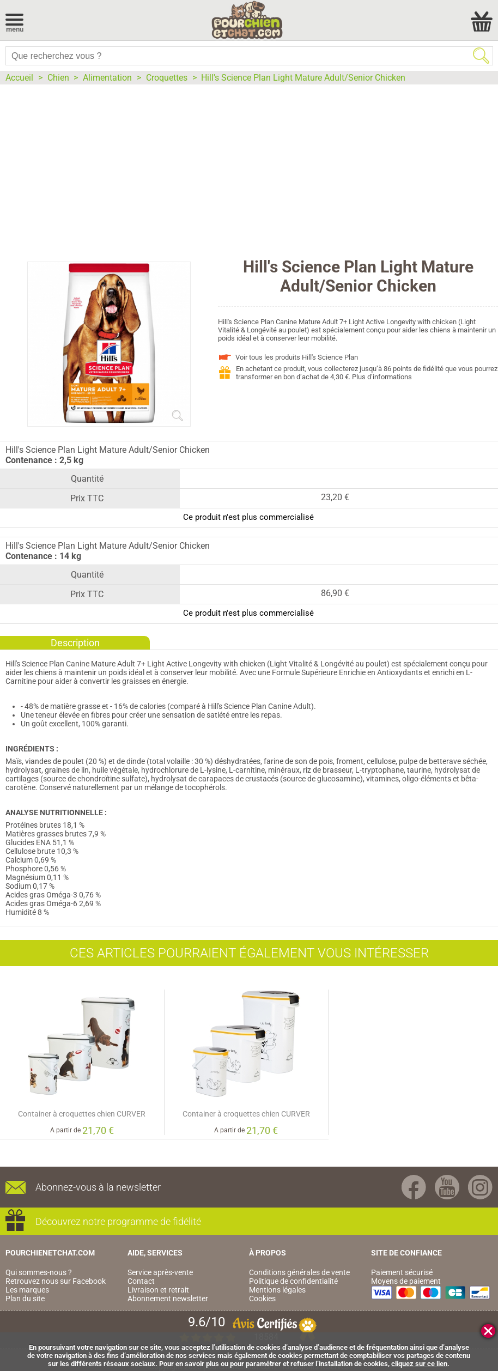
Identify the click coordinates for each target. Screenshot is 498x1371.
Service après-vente (160, 1272)
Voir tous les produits (296, 357)
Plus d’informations (382, 377)
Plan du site (25, 1298)
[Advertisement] (249, 166)
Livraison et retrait (158, 1289)
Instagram (480, 1187)
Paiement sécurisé (402, 1272)
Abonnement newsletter (167, 1298)
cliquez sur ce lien (419, 1364)
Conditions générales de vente (299, 1272)
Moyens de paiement (406, 1281)
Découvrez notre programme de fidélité (118, 1221)
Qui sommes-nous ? (38, 1272)
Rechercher (481, 55)
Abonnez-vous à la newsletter (98, 1187)
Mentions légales (277, 1289)
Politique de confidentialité (293, 1281)
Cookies (262, 1298)
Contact (141, 1281)
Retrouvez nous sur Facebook (55, 1281)
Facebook (414, 1187)
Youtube (447, 1187)
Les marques (27, 1289)
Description (75, 642)
